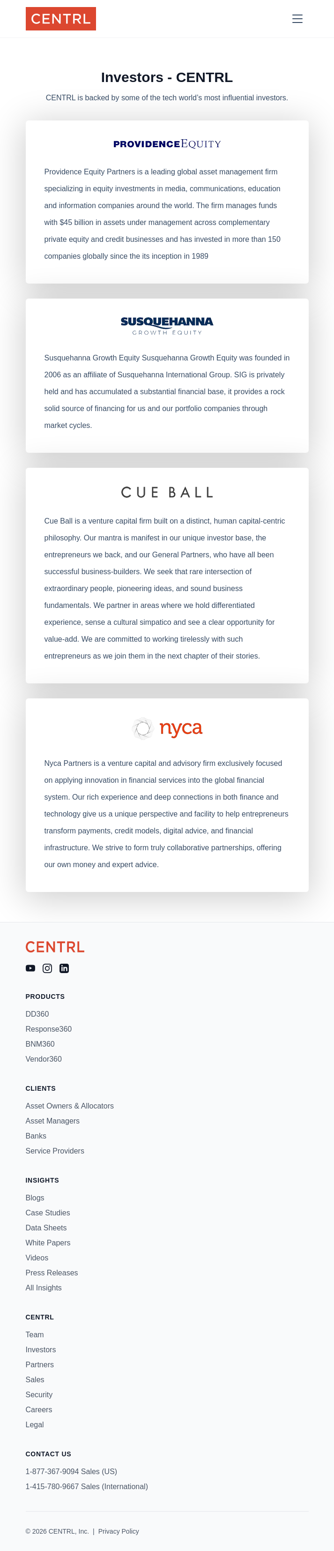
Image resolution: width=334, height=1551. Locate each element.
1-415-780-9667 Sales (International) (87, 1487)
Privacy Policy (118, 1531)
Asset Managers (53, 1121)
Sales (35, 1380)
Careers (39, 1410)
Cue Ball (59, 521)
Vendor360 (44, 1059)
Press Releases (52, 1273)
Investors (41, 1350)
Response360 (49, 1029)
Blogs (35, 1198)
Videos (37, 1258)
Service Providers (55, 1151)
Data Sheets (46, 1228)
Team (35, 1335)
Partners (40, 1365)
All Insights (44, 1288)
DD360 (37, 1014)
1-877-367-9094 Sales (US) (72, 1472)
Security (39, 1395)
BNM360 (40, 1044)
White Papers (48, 1243)
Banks (36, 1136)
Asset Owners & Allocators (70, 1106)
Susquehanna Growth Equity (92, 358)
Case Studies (48, 1213)
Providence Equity (75, 172)
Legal (35, 1425)
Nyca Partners (68, 763)
